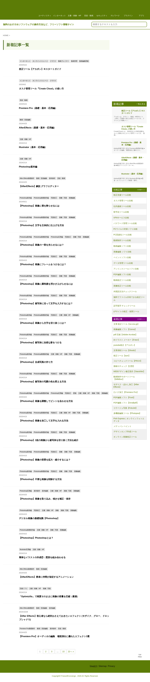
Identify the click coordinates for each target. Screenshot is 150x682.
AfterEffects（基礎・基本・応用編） (44, 127)
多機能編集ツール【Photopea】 (127, 413)
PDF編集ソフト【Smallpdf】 (126, 403)
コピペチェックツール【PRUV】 (128, 361)
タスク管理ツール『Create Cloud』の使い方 (41, 88)
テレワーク (115, 10)
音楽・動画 (88, 10)
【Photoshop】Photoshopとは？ (36, 538)
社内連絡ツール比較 (122, 206)
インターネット (59, 10)
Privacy (111, 666)
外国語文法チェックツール (125, 291)
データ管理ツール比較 (123, 263)
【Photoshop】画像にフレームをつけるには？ (42, 264)
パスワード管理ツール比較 (125, 223)
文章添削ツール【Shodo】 (125, 350)
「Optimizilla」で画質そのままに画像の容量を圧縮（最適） (49, 596)
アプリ (141, 10)
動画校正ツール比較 (122, 280)
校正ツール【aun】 (122, 356)
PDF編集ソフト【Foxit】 (124, 397)
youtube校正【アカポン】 (125, 345)
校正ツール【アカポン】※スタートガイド (40, 69)
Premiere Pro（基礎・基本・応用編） (38, 108)
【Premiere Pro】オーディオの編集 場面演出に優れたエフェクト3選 (54, 636)
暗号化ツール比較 (121, 212)
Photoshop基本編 (40, 166)
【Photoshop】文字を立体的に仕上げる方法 (41, 225)
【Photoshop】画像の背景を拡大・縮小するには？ (45, 459)
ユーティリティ (44, 10)
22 (63, 651)
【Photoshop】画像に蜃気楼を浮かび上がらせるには (46, 284)
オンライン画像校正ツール (125, 437)
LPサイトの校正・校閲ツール (126, 311)
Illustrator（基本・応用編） (42, 147)
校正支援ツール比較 (122, 195)
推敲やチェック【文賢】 (124, 366)
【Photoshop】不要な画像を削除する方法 (40, 479)
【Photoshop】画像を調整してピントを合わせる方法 (46, 401)
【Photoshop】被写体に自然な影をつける (40, 342)
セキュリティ (101, 10)
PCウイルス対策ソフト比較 (126, 229)
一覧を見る (140, 104)
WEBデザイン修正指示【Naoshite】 (129, 371)
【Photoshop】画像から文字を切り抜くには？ (42, 323)
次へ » (71, 651)
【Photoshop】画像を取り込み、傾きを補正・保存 (45, 498)
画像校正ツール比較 (122, 286)
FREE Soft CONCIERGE (30, 666)
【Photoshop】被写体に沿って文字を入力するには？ (46, 303)
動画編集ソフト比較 (122, 246)
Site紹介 (94, 666)
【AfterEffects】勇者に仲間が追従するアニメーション (46, 577)
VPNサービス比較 (121, 218)
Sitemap (103, 666)
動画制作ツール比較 (122, 240)
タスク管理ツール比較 (123, 200)
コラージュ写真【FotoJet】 (126, 408)
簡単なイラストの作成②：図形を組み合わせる (42, 557)
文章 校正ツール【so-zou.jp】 (126, 324)
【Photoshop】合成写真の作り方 (36, 362)
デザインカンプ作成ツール (125, 431)
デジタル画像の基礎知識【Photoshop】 (39, 518)
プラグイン (128, 10)
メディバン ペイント (123, 426)
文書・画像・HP (74, 10)
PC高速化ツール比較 (123, 235)
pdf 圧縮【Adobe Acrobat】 (125, 334)
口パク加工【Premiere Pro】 (126, 392)
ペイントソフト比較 (122, 257)
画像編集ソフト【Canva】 (125, 329)
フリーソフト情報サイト (20, 10)
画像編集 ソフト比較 (123, 252)
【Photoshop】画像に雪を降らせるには (39, 205)
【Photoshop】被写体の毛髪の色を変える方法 (42, 381)
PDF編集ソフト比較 (122, 274)
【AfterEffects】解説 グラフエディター (39, 186)
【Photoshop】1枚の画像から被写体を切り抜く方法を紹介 (48, 440)
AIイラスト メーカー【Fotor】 (127, 340)
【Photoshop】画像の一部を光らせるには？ (41, 245)
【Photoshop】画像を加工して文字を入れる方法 (43, 420)
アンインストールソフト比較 (126, 269)
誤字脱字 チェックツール (124, 306)
